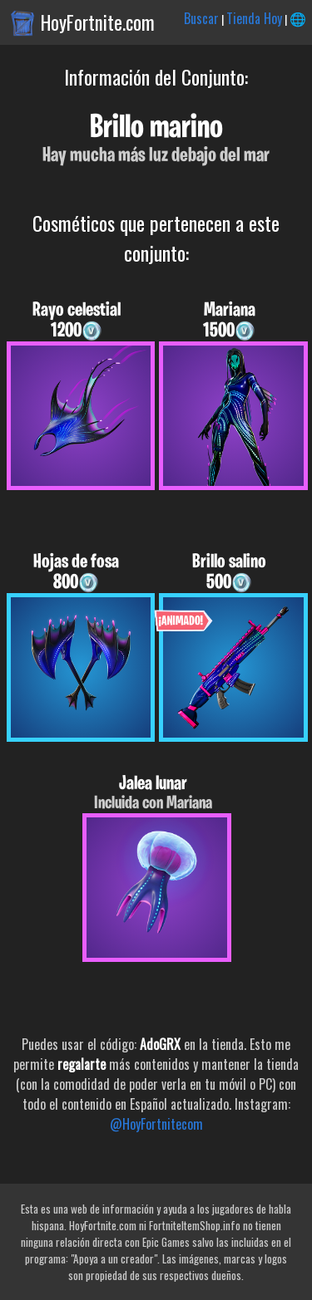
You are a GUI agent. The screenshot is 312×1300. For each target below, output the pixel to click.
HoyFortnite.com (98, 22)
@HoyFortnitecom (156, 1124)
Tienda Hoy (254, 18)
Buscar (201, 18)
